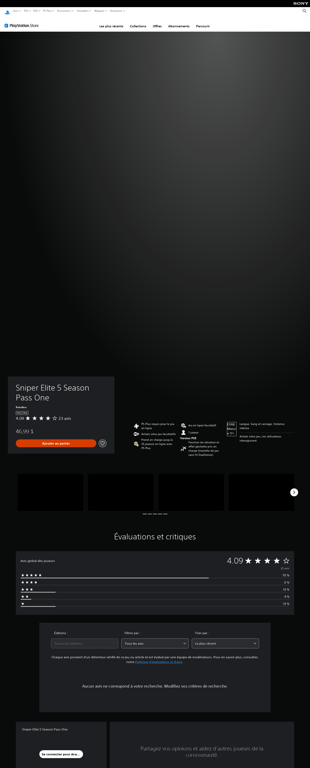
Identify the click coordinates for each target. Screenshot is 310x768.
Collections (138, 22)
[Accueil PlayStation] (7, 11)
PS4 (35, 10)
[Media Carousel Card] (50, 488)
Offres (157, 22)
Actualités (83, 10)
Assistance (116, 10)
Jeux (15, 10)
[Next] (294, 489)
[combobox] (84, 640)
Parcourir (203, 22)
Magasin (99, 10)
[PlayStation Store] (22, 21)
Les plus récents (111, 22)
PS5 (26, 10)
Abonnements (179, 22)
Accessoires (64, 10)
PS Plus (47, 10)
